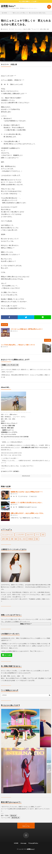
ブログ (12, 29)
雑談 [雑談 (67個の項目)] (37, 539)
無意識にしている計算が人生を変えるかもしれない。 (27, 502)
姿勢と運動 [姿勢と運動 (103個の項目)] (5, 539)
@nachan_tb (15, 817)
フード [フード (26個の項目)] (37, 534)
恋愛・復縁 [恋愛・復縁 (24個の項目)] (14, 539)
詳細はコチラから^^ (26, 624)
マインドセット (19, 29)
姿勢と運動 (43, 29)
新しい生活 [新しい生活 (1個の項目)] (22, 539)
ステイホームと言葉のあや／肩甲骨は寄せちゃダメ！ (27, 329)
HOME (16, 843)
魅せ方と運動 (26, 29)
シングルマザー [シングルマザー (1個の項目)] (20, 534)
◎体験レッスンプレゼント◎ (10, 365)
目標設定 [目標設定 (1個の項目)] (30, 539)
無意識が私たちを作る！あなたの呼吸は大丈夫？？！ (27, 492)
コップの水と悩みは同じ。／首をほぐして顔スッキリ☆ (18, 345)
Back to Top (26, 826)
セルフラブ (36, 29)
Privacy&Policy (33, 843)
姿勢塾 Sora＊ (8, 6)
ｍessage (23, 843)
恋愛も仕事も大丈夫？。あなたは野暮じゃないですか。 (27, 513)
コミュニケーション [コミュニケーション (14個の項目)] (7, 534)
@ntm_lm (13, 815)
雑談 (48, 29)
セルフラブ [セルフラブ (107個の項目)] (30, 534)
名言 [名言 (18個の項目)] (43, 534)
